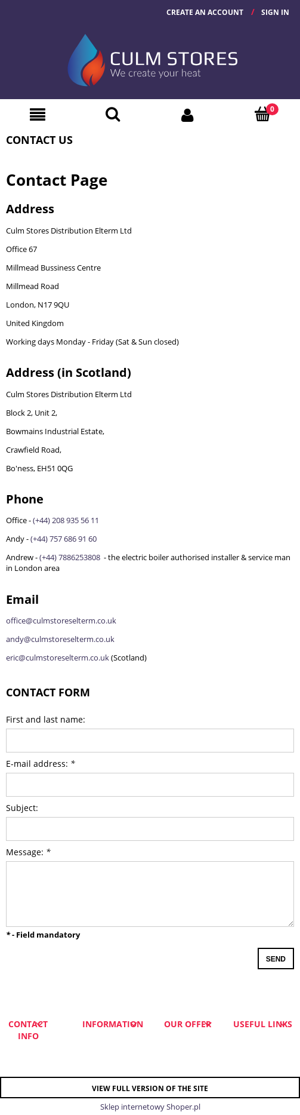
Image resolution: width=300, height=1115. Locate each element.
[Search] (112, 113)
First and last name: (45, 719)
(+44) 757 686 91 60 (63, 538)
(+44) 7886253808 (70, 557)
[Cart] (262, 113)
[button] (37, 114)
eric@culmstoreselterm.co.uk (57, 657)
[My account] (187, 114)
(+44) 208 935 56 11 (66, 520)
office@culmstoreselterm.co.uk (61, 620)
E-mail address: (40, 763)
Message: (28, 852)
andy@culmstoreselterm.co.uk (60, 639)
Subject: (22, 807)
